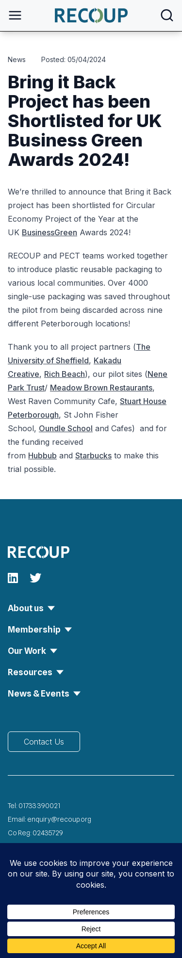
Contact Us (44, 742)
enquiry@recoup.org (59, 819)
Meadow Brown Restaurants (101, 387)
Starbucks (93, 455)
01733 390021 (39, 806)
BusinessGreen (49, 232)
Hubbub (42, 455)
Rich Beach (64, 374)
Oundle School (66, 428)
